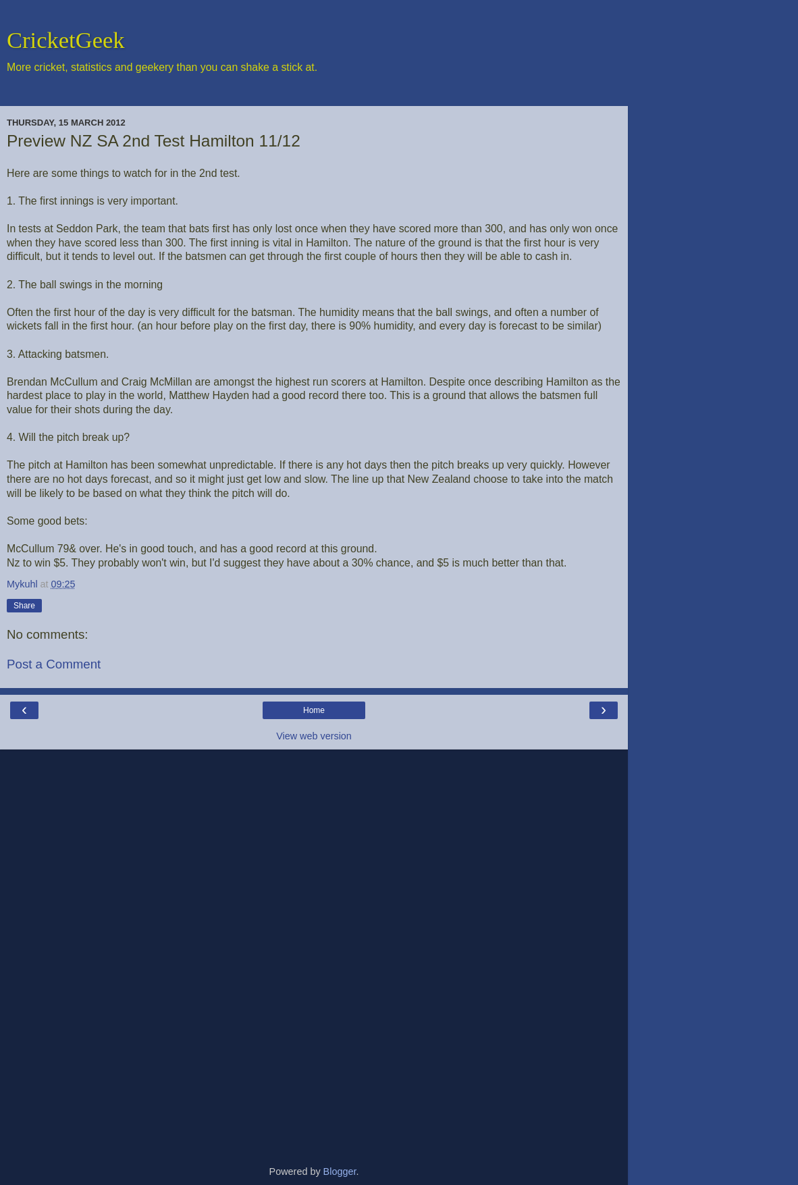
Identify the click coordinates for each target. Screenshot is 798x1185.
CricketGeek (66, 40)
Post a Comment (54, 664)
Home (314, 710)
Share (24, 605)
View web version (314, 736)
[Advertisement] (313, 952)
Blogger (339, 1171)
